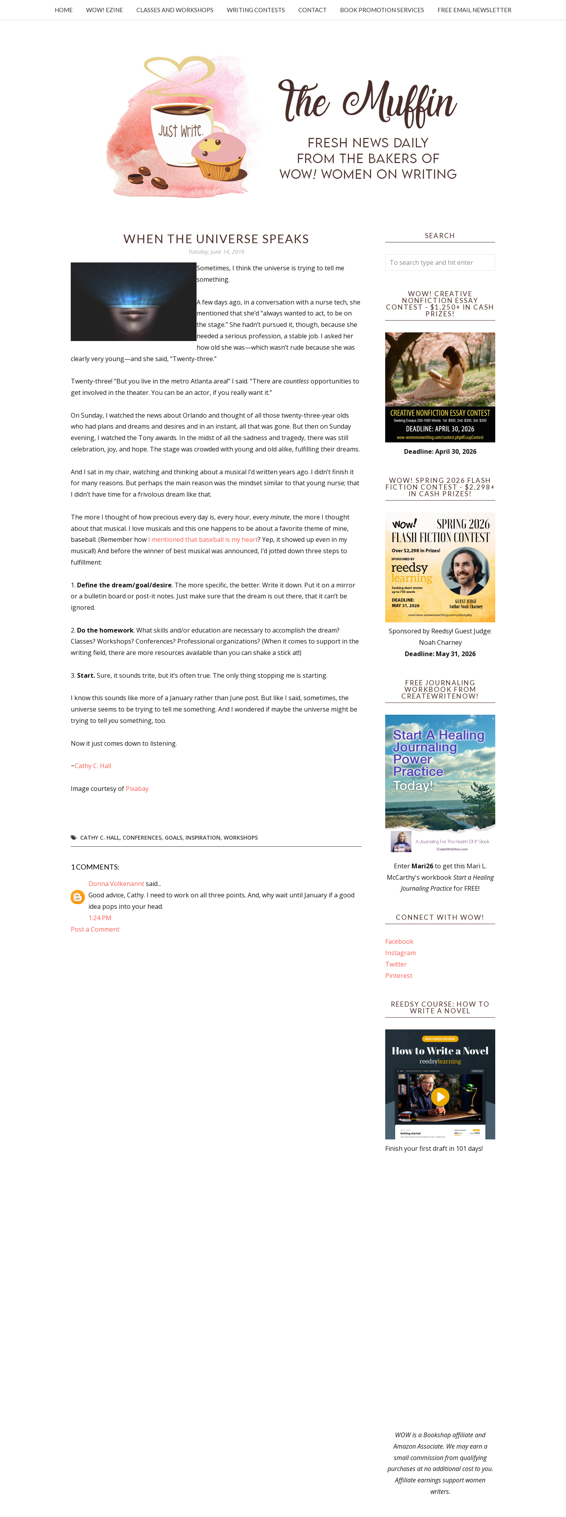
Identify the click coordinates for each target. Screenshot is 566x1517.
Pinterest (398, 975)
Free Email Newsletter (474, 9)
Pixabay (137, 788)
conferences (142, 837)
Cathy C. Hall (93, 765)
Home (64, 9)
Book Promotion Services (382, 9)
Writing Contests (256, 9)
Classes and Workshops (174, 9)
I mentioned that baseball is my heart (202, 539)
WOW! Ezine (104, 9)
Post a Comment (95, 929)
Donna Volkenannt (116, 883)
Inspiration (203, 837)
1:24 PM (100, 918)
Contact (312, 9)
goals (173, 837)
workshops (241, 837)
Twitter (396, 964)
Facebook (399, 941)
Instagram (400, 952)
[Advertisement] (440, 1292)
